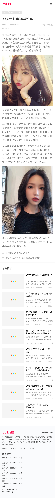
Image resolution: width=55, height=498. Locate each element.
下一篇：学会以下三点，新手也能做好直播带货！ (22, 258)
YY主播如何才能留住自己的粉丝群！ (39, 295)
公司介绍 (5, 448)
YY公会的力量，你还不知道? (38, 350)
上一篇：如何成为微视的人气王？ (15, 253)
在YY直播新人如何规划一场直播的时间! (39, 313)
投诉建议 (23, 448)
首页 (5, 12)
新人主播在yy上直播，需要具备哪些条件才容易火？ (39, 332)
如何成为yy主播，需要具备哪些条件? (39, 406)
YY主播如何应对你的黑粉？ (39, 275)
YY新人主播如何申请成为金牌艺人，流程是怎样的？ (39, 369)
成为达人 (32, 448)
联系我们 (14, 448)
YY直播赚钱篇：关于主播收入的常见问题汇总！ (39, 387)
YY (12, 12)
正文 (18, 12)
